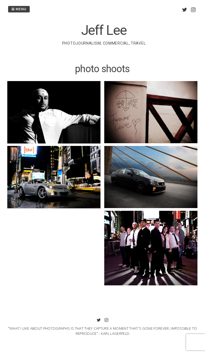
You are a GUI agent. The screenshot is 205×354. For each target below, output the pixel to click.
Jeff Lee (104, 30)
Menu (19, 9)
